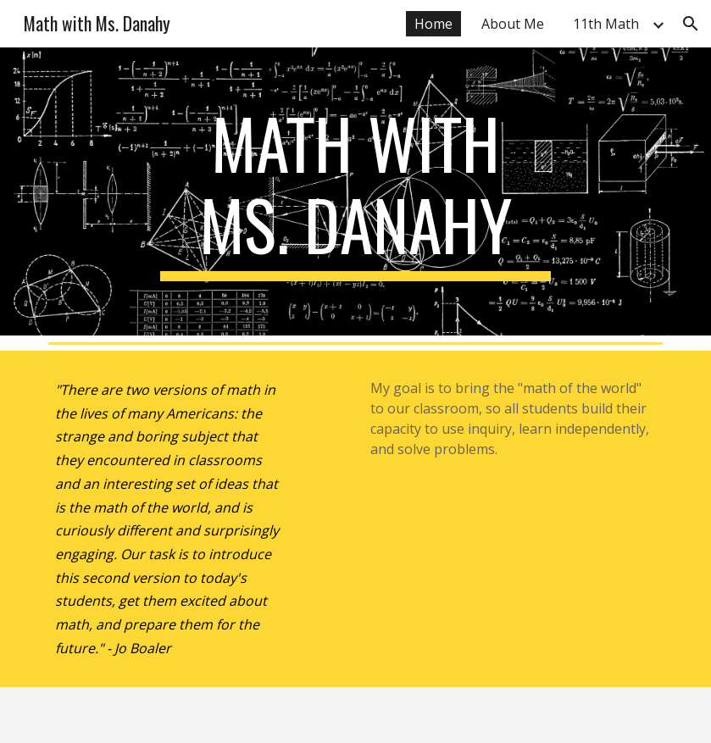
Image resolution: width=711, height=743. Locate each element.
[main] (355, 191)
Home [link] (433, 23)
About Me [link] (512, 23)
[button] (690, 23)
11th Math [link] (606, 23)
